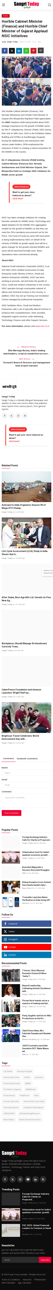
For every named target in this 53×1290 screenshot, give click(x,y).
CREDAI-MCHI (9, 1113)
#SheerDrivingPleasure (30, 1113)
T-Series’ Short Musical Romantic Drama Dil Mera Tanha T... (34, 973)
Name (5, 767)
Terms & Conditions (11, 1279)
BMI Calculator (8, 1282)
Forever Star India (11, 1101)
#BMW (28, 1083)
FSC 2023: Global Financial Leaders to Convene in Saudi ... (36, 1228)
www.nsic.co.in (42, 326)
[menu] (3, 5)
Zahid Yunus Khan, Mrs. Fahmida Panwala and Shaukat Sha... (36, 1033)
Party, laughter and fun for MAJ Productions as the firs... (36, 1017)
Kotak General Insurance (30, 1119)
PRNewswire (40, 1279)
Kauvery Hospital (24, 1071)
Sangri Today (8, 396)
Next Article (26, 359)
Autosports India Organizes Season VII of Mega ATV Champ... (24, 506)
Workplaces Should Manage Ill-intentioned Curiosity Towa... (24, 645)
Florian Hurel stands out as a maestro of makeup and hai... (35, 1002)
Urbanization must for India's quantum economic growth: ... (36, 853)
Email (4, 779)
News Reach (27, 888)
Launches (39, 1077)
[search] (49, 5)
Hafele (27, 1077)
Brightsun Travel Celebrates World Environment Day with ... (20, 737)
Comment (7, 791)
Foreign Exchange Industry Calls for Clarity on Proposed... (36, 838)
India (36, 1095)
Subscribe (45, 1260)
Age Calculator (24, 1282)
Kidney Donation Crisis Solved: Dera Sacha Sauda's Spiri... (36, 883)
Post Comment (12, 813)
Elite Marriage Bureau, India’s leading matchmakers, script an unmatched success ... (26, 352)
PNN (23, 873)
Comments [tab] (8, 758)
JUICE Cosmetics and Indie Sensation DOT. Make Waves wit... (35, 1048)
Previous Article (26, 347)
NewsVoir (26, 903)
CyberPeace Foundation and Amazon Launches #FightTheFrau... (21, 691)
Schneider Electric (11, 1107)
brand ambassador (12, 1083)
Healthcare (24, 1095)
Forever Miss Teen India (34, 1101)
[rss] (43, 1179)
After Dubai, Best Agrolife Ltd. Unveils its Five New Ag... (26, 599)
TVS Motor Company (12, 1089)
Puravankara (9, 1095)
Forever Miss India (11, 1077)
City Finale (8, 1071)
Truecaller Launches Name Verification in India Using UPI (36, 898)
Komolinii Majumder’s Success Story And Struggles (36, 868)
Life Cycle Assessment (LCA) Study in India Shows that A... (24, 553)
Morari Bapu (9, 1119)
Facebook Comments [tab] (27, 758)
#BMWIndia (31, 1089)
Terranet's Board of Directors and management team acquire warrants (26, 364)
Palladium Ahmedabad (33, 1107)
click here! (17, 198)
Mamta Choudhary (29, 1039)
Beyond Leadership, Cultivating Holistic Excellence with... (36, 988)
